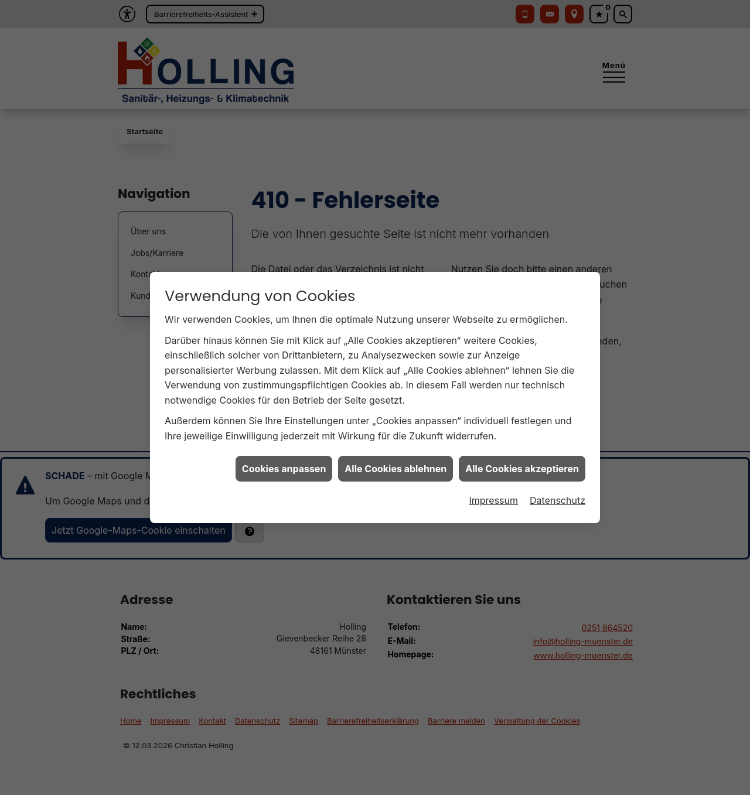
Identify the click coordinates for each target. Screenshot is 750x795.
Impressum (493, 493)
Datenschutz (557, 493)
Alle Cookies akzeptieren (522, 461)
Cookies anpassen (284, 461)
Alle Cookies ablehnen (395, 461)
